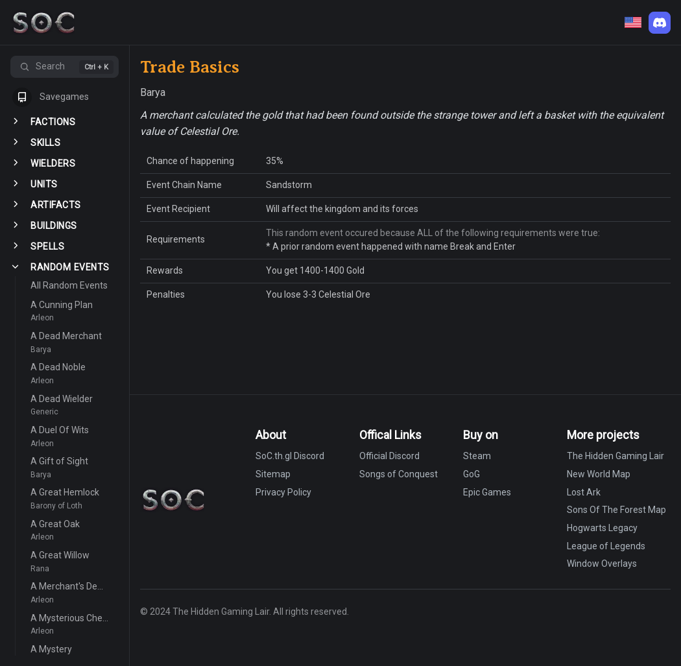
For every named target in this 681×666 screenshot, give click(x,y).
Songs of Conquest (398, 474)
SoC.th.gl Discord (290, 456)
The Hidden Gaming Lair (615, 456)
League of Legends (606, 546)
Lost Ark (584, 492)
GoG (471, 474)
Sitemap (273, 474)
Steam (477, 456)
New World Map (598, 474)
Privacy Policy (283, 492)
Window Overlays (602, 563)
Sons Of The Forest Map (616, 510)
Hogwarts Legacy (602, 528)
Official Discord (389, 456)
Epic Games (487, 492)
